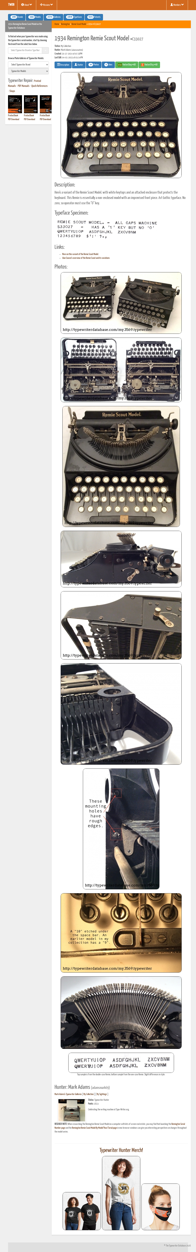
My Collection (88, 1094)
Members (177, 4)
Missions (46, 4)
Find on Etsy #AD (149, 64)
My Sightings (102, 1094)
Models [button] (34, 17)
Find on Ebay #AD (127, 64)
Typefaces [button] (74, 17)
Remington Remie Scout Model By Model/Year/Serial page (94, 1128)
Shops (12, 91)
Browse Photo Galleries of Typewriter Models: (26, 58)
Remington (65, 24)
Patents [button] (93, 17)
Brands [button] (17, 17)
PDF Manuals (23, 86)
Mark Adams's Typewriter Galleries (68, 1094)
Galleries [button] (53, 17)
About (26, 4)
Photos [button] (93, 64)
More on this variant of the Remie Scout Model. (80, 254)
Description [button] (63, 64)
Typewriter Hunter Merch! (121, 1150)
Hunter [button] (78, 64)
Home (57, 24)
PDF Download (13, 119)
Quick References (39, 86)
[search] (28, 64)
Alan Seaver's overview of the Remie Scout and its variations (86, 258)
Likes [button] (108, 64)
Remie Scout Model (79, 24)
